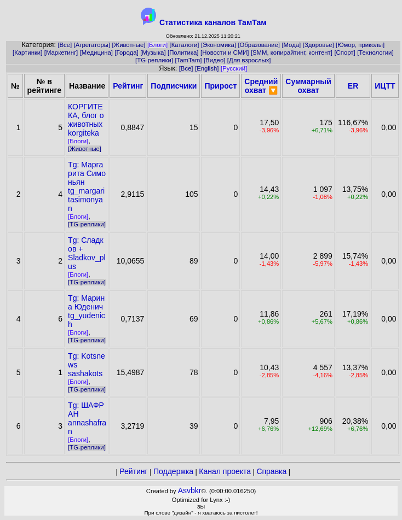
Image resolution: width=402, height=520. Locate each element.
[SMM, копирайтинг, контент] (291, 52)
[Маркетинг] (61, 52)
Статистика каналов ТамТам (213, 22)
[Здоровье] (318, 45)
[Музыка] (152, 52)
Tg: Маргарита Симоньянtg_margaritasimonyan (87, 186)
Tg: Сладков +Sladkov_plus (87, 253)
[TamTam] (188, 60)
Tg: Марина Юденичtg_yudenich (86, 311)
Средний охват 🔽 (261, 86)
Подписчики (174, 85)
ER (353, 85)
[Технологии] (375, 52)
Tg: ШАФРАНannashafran (87, 418)
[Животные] (129, 45)
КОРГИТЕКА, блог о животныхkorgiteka (86, 119)
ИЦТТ (385, 85)
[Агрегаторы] (92, 45)
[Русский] (234, 68)
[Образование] (259, 45)
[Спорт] (344, 52)
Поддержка (173, 471)
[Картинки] (27, 52)
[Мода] (291, 45)
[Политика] (183, 52)
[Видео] (214, 60)
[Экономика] (218, 45)
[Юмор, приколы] (360, 45)
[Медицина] (96, 52)
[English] (207, 68)
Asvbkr (190, 490)
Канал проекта (225, 471)
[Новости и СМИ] (224, 52)
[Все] (65, 45)
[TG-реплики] (154, 60)
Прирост (220, 85)
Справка (271, 471)
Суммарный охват (308, 86)
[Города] (126, 52)
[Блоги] (157, 45)
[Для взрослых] (249, 60)
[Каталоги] (184, 45)
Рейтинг (128, 85)
